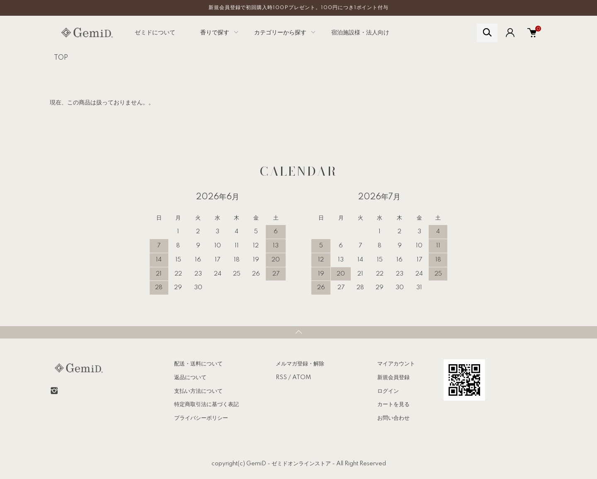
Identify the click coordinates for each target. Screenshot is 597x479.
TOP (61, 58)
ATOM (301, 377)
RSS (281, 377)
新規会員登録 (393, 377)
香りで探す (214, 32)
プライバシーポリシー (201, 418)
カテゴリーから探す (280, 32)
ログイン (388, 391)
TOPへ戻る (298, 332)
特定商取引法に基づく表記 (206, 404)
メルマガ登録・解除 (300, 364)
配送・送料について (198, 364)
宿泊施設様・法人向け (360, 32)
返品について (190, 377)
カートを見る (393, 404)
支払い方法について (198, 391)
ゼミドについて (155, 32)
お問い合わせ (393, 418)
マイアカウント (396, 364)
